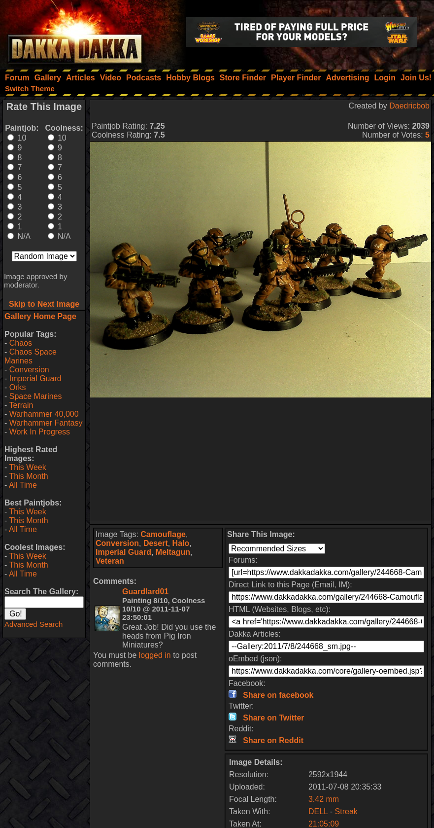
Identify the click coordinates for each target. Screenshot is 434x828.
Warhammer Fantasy (46, 423)
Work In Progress (39, 432)
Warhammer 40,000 (44, 414)
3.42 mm (323, 799)
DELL (318, 811)
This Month (28, 476)
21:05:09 (323, 824)
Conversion (29, 369)
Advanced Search (33, 624)
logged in (155, 655)
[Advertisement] (260, 459)
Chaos (20, 343)
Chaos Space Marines (30, 356)
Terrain (21, 405)
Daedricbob (409, 106)
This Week (27, 467)
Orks (17, 387)
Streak (346, 811)
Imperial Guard (35, 378)
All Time (23, 485)
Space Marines (35, 396)
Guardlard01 (145, 591)
